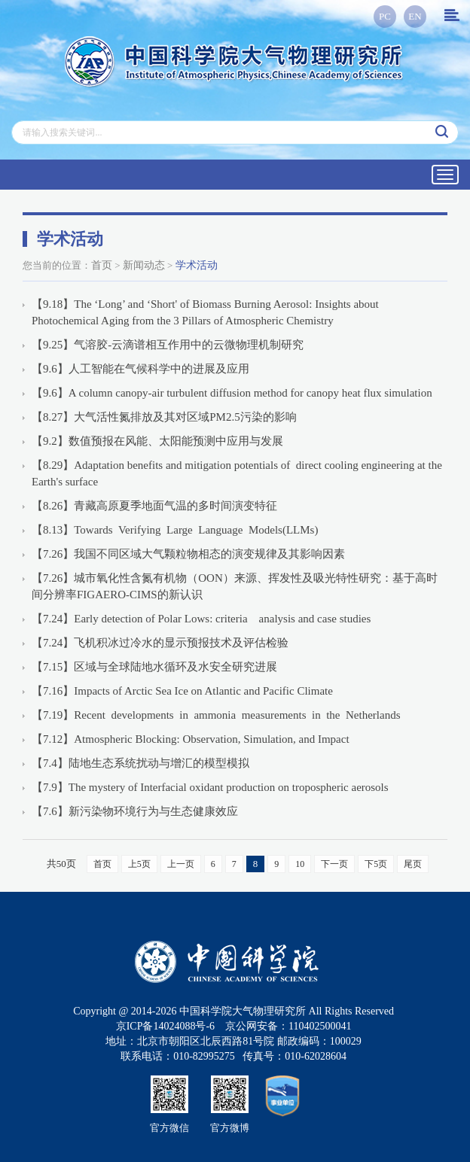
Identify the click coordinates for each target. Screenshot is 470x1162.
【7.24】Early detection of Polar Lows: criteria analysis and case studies (201, 619)
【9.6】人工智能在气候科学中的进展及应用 (140, 369)
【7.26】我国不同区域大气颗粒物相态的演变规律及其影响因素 (188, 554)
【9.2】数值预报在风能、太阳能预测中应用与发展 (157, 441)
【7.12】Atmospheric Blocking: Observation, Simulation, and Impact (190, 739)
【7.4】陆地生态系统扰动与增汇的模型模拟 (140, 763)
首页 (101, 265)
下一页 (334, 864)
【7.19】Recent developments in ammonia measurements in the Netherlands (216, 715)
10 (299, 864)
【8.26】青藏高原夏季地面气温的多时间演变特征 (154, 506)
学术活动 (196, 265)
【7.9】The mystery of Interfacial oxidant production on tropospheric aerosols (210, 787)
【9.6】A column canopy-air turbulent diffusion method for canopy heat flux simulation (232, 393)
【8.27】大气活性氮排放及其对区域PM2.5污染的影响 (164, 417)
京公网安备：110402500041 (288, 1026)
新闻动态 (144, 265)
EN (414, 16)
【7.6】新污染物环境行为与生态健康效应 (135, 811)
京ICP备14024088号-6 (165, 1026)
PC (385, 16)
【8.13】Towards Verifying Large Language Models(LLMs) (175, 530)
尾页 (413, 864)
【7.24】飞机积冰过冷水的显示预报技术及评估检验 (160, 643)
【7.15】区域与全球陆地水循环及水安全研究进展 (154, 667)
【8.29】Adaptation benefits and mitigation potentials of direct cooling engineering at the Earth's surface (237, 473)
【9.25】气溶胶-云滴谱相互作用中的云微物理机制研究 (168, 345)
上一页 (180, 864)
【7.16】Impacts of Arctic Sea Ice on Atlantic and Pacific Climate (182, 691)
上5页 (139, 864)
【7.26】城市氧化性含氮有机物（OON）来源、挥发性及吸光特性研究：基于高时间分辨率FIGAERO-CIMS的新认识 (235, 586)
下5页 (376, 864)
